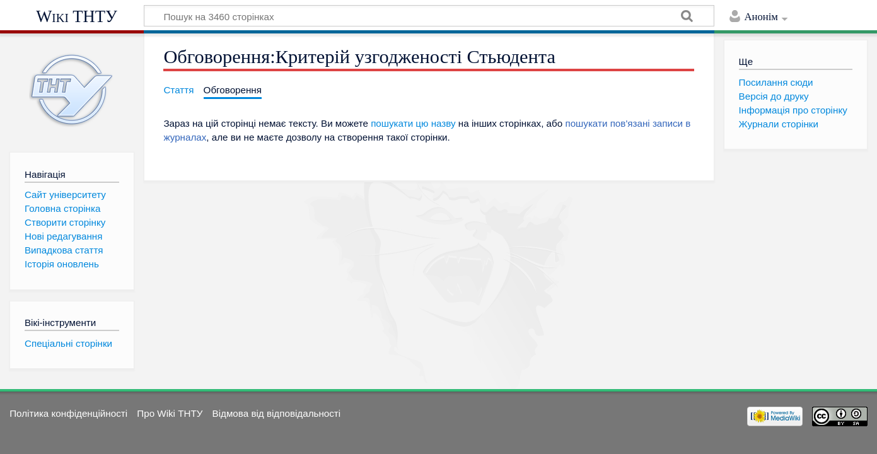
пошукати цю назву (413, 123)
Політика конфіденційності (68, 413)
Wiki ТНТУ (76, 16)
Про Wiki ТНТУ (169, 413)
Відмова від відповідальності (276, 413)
